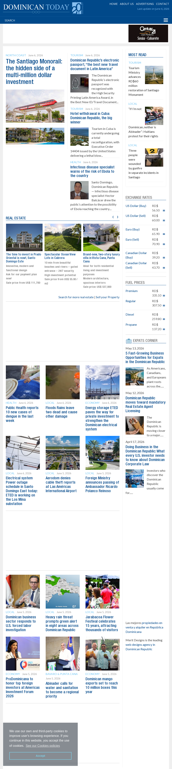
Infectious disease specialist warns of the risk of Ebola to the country (92, 172)
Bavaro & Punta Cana (62, 674)
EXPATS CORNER (145, 341)
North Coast (16, 55)
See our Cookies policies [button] (43, 745)
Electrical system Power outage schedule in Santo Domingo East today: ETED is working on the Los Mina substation (21, 491)
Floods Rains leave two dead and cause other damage (61, 412)
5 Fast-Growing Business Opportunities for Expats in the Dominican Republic (145, 358)
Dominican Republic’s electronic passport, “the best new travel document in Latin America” (94, 65)
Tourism (76, 55)
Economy (93, 402)
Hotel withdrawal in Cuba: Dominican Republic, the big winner (91, 118)
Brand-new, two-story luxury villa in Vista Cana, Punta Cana (101, 258)
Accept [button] (40, 755)
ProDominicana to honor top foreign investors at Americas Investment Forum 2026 (23, 687)
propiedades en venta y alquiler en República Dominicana (144, 627)
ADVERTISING (145, 4)
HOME (113, 4)
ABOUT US (127, 4)
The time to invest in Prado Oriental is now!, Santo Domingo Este (23, 258)
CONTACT (162, 4)
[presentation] (113, 216)
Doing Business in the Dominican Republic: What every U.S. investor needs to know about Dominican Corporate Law (145, 455)
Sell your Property (108, 297)
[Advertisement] (74, 33)
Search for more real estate (76, 297)
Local (50, 402)
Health (75, 162)
